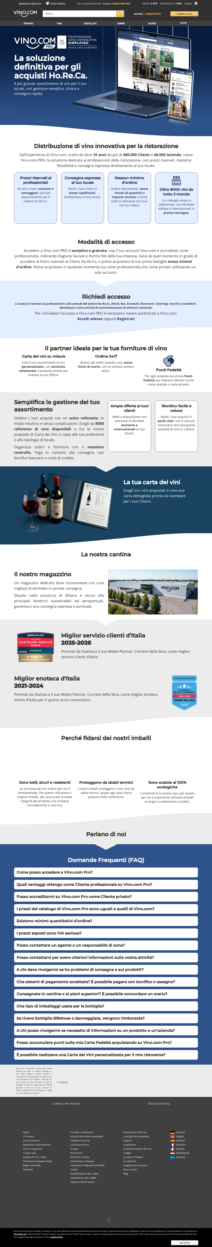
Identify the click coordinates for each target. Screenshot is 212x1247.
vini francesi (39, 1090)
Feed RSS (28, 1169)
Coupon (127, 1140)
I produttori (129, 1144)
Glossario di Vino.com (135, 1132)
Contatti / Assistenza (81, 1132)
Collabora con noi (80, 1140)
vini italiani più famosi (29, 1093)
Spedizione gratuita (30, 3)
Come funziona (31, 1140)
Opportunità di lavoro (82, 1181)
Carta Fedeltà (57, 3)
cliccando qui (20, 1234)
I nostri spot (29, 1152)
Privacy (74, 1148)
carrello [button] (184, 13)
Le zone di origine (133, 1157)
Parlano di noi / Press (35, 1157)
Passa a (116, 3)
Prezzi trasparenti (33, 1148)
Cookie (74, 1169)
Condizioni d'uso (79, 1144)
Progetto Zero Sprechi (135, 1165)
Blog (125, 1173)
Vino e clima (130, 1169)
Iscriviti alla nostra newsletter (86, 1136)
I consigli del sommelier (136, 1136)
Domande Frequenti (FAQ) (37, 1161)
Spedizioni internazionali (37, 1144)
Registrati (153, 14)
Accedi (138, 14)
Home (26, 1132)
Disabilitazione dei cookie (84, 1173)
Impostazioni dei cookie (83, 1177)
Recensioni (76, 1152)
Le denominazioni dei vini (137, 1148)
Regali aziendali (32, 1165)
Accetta (185, 1242)
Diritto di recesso (79, 1157)
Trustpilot (62, 1082)
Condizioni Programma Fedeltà (87, 1165)
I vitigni (127, 1152)
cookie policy (56, 1237)
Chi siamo (28, 1136)
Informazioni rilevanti (82, 1161)
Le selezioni (129, 1161)
